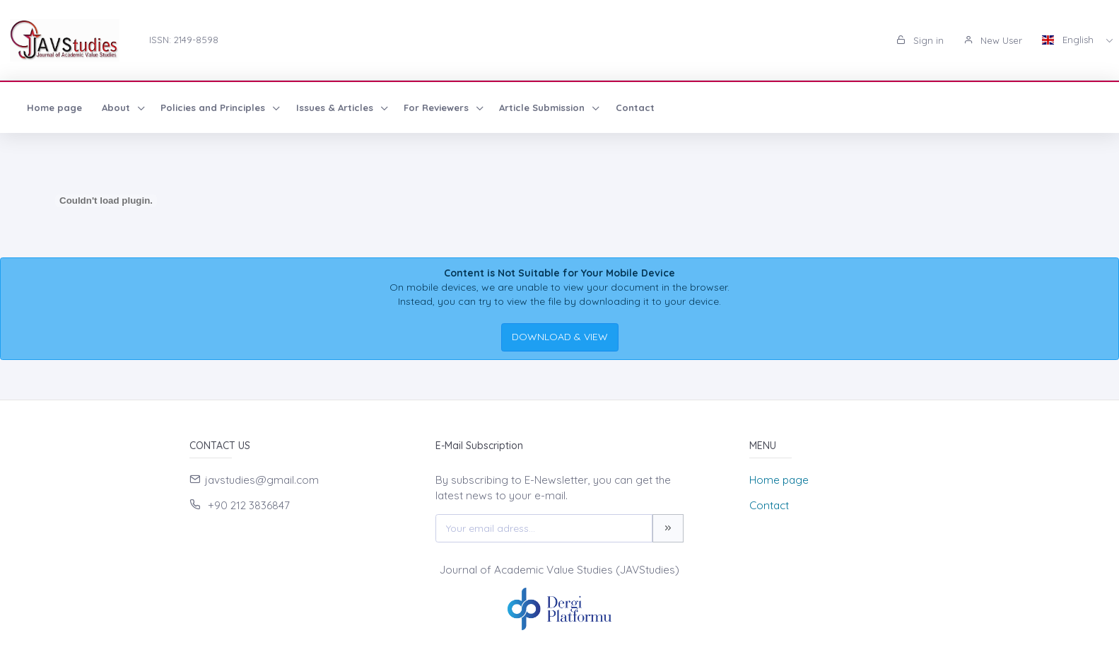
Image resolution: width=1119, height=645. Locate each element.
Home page (54, 107)
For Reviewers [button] (437, 107)
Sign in (920, 40)
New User (992, 40)
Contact (635, 107)
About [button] (117, 107)
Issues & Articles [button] (336, 107)
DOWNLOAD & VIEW (560, 336)
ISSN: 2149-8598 (183, 39)
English (1069, 39)
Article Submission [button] (543, 107)
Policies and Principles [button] (214, 107)
